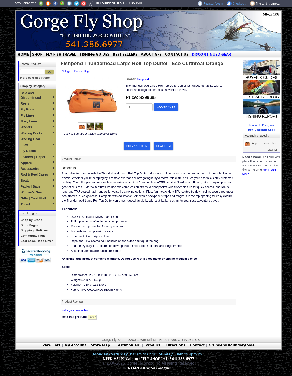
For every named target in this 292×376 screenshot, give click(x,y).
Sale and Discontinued (37, 95)
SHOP (37, 54)
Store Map (100, 345)
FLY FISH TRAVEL (61, 54)
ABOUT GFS (151, 54)
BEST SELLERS (125, 54)
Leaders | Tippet (37, 157)
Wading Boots (37, 133)
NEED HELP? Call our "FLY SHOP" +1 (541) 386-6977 (148, 358)
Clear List (273, 149)
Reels (37, 103)
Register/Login (213, 3)
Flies (37, 145)
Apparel (37, 163)
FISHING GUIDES (94, 54)
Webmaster (148, 373)
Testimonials (128, 345)
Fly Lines (37, 115)
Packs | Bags (37, 186)
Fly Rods (37, 109)
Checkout (239, 3)
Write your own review (75, 310)
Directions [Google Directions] (175, 345)
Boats (37, 180)
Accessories (37, 168)
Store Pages (29, 225)
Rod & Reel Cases (37, 174)
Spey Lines (37, 121)
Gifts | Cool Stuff (37, 198)
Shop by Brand (31, 220)
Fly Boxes (28, 151)
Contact (198, 345)
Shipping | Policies (34, 230)
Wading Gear (30, 139)
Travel (37, 204)
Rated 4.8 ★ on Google (148, 368)
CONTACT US (176, 54)
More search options (35, 77)
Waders (37, 127)
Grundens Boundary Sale (232, 345)
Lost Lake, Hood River (37, 241)
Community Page (33, 235)
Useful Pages (28, 213)
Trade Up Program (261, 125)
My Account (75, 345)
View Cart (51, 345)
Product (153, 345)
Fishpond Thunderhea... (260, 143)
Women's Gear (32, 192)
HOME (23, 54)
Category (67, 71)
